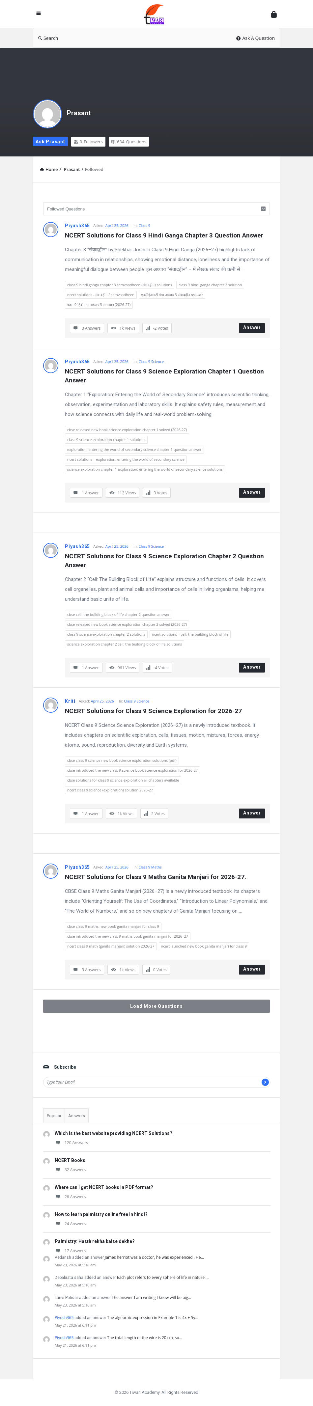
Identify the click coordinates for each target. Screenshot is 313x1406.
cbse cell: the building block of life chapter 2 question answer (118, 614)
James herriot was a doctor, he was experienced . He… (154, 1257)
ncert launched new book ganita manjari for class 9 (204, 946)
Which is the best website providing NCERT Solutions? (113, 1133)
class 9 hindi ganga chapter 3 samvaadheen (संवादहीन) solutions (119, 284)
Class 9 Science (151, 361)
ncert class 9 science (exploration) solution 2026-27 (110, 789)
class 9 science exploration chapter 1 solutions (106, 439)
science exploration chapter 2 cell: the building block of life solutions (124, 644)
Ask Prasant (50, 141)
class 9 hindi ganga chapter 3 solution (210, 284)
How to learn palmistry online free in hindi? (101, 1214)
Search (48, 38)
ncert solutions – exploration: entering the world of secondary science (126, 459)
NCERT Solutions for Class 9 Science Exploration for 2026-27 (153, 711)
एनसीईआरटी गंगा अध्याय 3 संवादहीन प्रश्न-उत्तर (172, 294)
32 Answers (70, 1169)
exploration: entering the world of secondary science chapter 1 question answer (134, 449)
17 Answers (70, 1251)
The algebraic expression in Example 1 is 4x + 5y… (152, 1317)
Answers (76, 1115)
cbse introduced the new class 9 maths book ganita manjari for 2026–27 (127, 936)
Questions (128, 141)
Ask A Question (255, 38)
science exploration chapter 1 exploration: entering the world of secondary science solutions (145, 469)
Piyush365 (77, 225)
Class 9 (144, 225)
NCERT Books (70, 1160)
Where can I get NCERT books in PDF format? (104, 1187)
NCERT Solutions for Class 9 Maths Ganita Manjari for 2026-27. (155, 877)
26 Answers (70, 1196)
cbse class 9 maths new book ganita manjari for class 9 (113, 926)
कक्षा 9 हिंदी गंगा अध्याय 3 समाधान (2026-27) (98, 304)
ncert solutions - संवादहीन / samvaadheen (100, 294)
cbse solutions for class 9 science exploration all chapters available (123, 780)
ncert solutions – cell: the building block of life (190, 634)
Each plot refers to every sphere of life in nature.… (163, 1277)
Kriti (70, 701)
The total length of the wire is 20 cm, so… (144, 1337)
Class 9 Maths (149, 867)
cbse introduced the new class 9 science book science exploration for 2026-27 (132, 770)
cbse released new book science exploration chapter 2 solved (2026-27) (127, 624)
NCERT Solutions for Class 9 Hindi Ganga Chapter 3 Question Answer (164, 235)
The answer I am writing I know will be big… (151, 1297)
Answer (252, 327)
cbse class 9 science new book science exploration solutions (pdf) (122, 760)
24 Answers (70, 1224)
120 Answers (71, 1142)
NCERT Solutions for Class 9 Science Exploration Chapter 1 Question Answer (165, 376)
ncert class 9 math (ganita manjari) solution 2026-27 (111, 946)
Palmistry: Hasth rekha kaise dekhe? (95, 1241)
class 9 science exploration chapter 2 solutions (106, 634)
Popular (54, 1115)
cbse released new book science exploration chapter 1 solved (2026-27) (127, 429)
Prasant (79, 113)
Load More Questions (156, 1006)
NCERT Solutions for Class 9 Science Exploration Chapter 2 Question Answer (165, 560)
